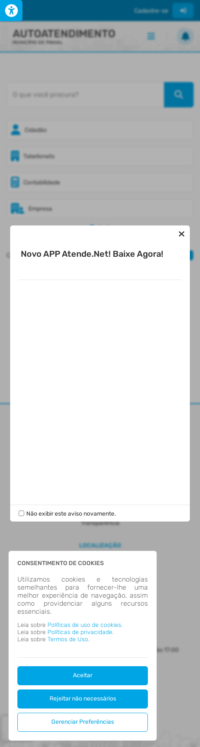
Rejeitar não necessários (83, 698)
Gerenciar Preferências (82, 721)
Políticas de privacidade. (80, 632)
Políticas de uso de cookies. (84, 625)
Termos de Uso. (68, 639)
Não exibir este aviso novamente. (71, 513)
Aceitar (82, 675)
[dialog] (82, 646)
